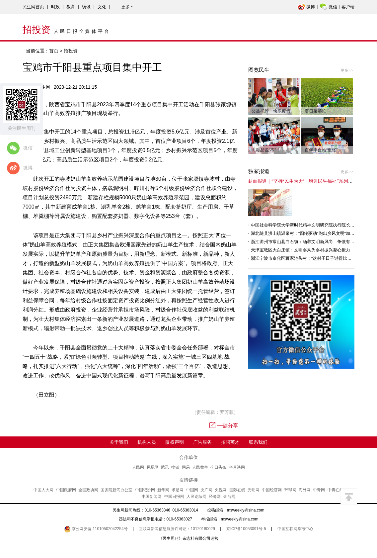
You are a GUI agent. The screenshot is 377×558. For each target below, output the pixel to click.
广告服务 (202, 442)
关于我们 (119, 442)
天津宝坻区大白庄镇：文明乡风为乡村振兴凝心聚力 (300, 249)
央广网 (206, 490)
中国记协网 (145, 490)
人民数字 (200, 467)
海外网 (305, 490)
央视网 (221, 490)
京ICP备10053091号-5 (246, 528)
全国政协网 (88, 490)
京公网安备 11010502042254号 (96, 528)
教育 (70, 6)
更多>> (346, 70)
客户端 (347, 6)
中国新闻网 (152, 496)
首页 (53, 50)
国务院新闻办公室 (116, 490)
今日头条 (218, 467)
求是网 (178, 490)
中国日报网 (174, 496)
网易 (186, 467)
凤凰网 (153, 467)
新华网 (163, 490)
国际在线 (237, 490)
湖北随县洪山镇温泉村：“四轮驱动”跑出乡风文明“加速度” (305, 233)
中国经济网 (272, 490)
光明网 (254, 490)
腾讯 (165, 467)
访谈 (86, 6)
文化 (102, 6)
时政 (55, 6)
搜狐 (175, 467)
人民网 (138, 467)
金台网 (229, 496)
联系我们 (258, 442)
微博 (306, 6)
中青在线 (335, 490)
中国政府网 (66, 490)
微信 (328, 6)
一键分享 (223, 425)
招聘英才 (230, 442)
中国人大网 (43, 490)
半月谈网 (237, 467)
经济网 (215, 496)
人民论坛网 (196, 496)
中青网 (319, 490)
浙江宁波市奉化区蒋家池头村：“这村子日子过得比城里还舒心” (310, 258)
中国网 (192, 490)
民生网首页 (33, 6)
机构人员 (146, 442)
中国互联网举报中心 (295, 528)
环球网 (290, 490)
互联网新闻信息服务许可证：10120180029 (177, 528)
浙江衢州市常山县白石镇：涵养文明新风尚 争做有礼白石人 (309, 241)
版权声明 (174, 442)
